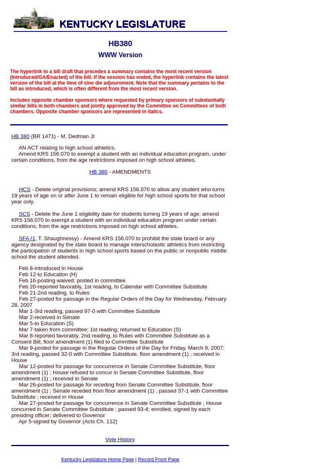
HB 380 (20, 136)
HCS (24, 189)
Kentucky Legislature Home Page (97, 459)
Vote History (120, 439)
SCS (24, 214)
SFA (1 (27, 238)
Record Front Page (158, 459)
